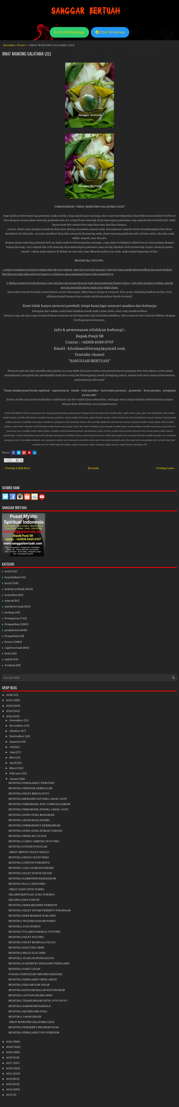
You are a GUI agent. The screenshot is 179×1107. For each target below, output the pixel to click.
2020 (10, 1046)
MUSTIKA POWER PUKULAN (28, 846)
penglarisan (12, 630)
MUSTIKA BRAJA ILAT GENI (27, 952)
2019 (9, 1052)
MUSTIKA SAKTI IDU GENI (26, 947)
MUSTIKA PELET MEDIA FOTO (29, 793)
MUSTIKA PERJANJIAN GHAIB (29, 984)
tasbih (8, 659)
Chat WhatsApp (69, 32)
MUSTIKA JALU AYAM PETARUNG (31, 867)
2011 (9, 1094)
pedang (9, 612)
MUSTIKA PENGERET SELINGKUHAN (34, 1027)
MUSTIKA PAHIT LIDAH (24, 968)
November (16, 725)
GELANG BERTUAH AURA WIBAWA (32, 894)
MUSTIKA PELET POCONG (26, 937)
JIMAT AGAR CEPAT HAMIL (26, 889)
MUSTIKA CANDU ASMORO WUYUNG (34, 841)
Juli (12, 747)
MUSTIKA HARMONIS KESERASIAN (32, 878)
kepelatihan (12, 577)
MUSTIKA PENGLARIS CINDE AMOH (33, 979)
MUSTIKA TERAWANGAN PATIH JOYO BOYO (38, 1000)
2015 (9, 1073)
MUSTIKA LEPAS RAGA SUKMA (29, 820)
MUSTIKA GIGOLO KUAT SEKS (29, 857)
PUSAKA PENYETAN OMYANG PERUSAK (35, 974)
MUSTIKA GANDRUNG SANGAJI (30, 1006)
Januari (14, 778)
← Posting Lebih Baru (16, 468)
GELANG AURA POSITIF (24, 899)
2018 (9, 1057)
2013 (9, 1084)
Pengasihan (12, 624)
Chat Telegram (110, 32)
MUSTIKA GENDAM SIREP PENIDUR (33, 905)
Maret (13, 768)
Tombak (9, 665)
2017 (9, 1063)
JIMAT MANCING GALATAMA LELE (26, 53)
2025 (9, 700)
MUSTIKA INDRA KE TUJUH (28, 836)
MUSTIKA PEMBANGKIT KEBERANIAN (34, 825)
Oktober (15, 730)
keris (7, 583)
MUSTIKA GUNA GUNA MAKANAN (31, 814)
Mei (12, 757)
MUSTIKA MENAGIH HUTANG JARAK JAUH (38, 798)
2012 (9, 1089)
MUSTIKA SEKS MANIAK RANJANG (32, 915)
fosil (7, 571)
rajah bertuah (13, 647)
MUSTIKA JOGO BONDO (25, 926)
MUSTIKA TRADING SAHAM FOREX (32, 920)
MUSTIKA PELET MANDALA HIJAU (32, 942)
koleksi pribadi (14, 589)
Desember (16, 720)
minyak (9, 600)
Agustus (15, 741)
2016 (9, 1068)
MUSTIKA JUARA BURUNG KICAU (31, 958)
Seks (7, 653)
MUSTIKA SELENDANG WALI (28, 1011)
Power (21, 45)
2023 (9, 711)
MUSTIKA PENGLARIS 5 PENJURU (32, 782)
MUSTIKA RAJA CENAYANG (27, 883)
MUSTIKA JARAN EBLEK (25, 1016)
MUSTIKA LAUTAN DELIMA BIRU (31, 995)
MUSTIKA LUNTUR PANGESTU (29, 862)
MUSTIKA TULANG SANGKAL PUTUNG (34, 931)
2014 (9, 1078)
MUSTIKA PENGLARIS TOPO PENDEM (34, 1032)
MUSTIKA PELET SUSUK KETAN (30, 873)
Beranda (8, 45)
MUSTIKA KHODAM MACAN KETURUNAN (37, 990)
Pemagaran (11, 618)
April (13, 762)
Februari (15, 773)
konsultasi (11, 594)
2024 (9, 705)
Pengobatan (12, 636)
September (17, 736)
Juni (12, 752)
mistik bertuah (14, 606)
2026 (9, 694)
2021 (9, 1041)
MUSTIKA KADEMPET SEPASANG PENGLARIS (39, 963)
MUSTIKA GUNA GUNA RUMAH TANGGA (35, 830)
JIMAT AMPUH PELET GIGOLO (29, 852)
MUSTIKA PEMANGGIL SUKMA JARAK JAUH (38, 809)
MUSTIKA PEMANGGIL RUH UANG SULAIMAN (39, 804)
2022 (9, 716)
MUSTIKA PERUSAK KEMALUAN (30, 788)
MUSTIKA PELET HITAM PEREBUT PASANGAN (40, 910)
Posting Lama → (166, 468)
